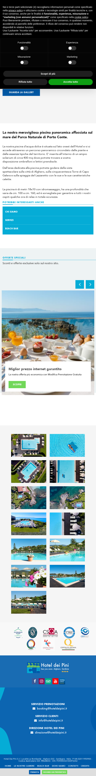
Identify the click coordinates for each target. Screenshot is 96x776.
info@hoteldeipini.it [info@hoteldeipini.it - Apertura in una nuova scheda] (51, 720)
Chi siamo (11, 211)
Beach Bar (11, 228)
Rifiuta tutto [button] (25, 81)
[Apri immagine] (28, 445)
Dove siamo (58, 766)
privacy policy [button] (15, 10)
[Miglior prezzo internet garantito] (48, 342)
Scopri (17, 384)
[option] (48, 342)
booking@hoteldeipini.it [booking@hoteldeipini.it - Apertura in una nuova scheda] (52, 708)
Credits (85, 766)
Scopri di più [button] (48, 73)
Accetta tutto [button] (70, 81)
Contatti (73, 766)
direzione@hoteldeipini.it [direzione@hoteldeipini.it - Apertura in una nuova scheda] (50, 732)
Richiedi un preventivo (54, 772)
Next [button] (90, 284)
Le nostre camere (24, 766)
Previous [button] (79, 284)
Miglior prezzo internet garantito (35, 369)
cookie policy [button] (81, 17)
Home (8, 766)
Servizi (9, 220)
